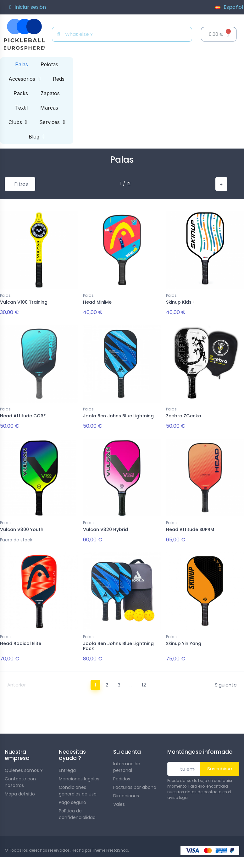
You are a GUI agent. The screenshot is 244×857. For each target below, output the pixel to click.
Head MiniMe (97, 302)
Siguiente (226, 680)
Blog (36, 136)
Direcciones (126, 792)
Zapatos (50, 93)
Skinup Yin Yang (183, 640)
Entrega (67, 766)
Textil (21, 108)
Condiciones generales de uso (78, 786)
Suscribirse (219, 764)
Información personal (126, 763)
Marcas (49, 108)
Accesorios (24, 78)
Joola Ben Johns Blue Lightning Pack (118, 643)
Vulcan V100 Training (23, 302)
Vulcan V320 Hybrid (105, 527)
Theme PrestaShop (110, 846)
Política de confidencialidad (77, 810)
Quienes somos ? (24, 766)
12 (144, 680)
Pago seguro (72, 798)
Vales (119, 800)
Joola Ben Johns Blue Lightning (118, 415)
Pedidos (121, 775)
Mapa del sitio (20, 790)
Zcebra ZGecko (183, 415)
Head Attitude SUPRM (190, 527)
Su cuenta (127, 747)
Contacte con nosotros (20, 778)
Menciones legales (79, 775)
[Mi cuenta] (27, 7)
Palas (21, 64)
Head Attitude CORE (23, 415)
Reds (58, 79)
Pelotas (49, 64)
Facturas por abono (134, 783)
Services (52, 122)
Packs (21, 93)
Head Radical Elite (20, 640)
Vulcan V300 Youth (21, 527)
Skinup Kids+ (180, 302)
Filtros (21, 184)
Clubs (17, 122)
